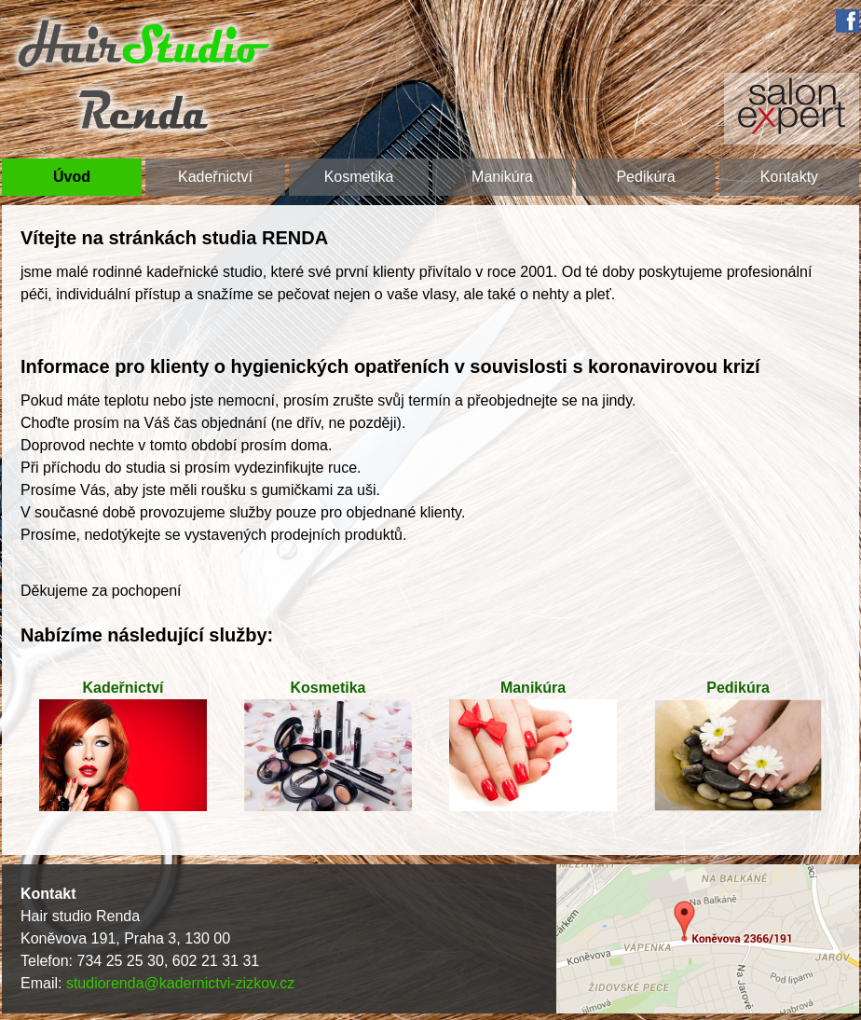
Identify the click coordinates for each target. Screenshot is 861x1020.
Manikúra (502, 177)
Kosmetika (359, 177)
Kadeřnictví (215, 177)
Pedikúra (645, 177)
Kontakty (789, 177)
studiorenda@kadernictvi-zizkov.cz (180, 983)
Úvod (71, 177)
